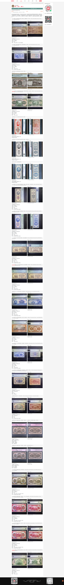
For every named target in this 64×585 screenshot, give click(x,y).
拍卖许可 (33, 581)
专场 (34, 3)
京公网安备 (26, 581)
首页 (32, 3)
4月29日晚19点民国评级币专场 (39, 3)
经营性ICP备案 (38, 581)
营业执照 (30, 581)
